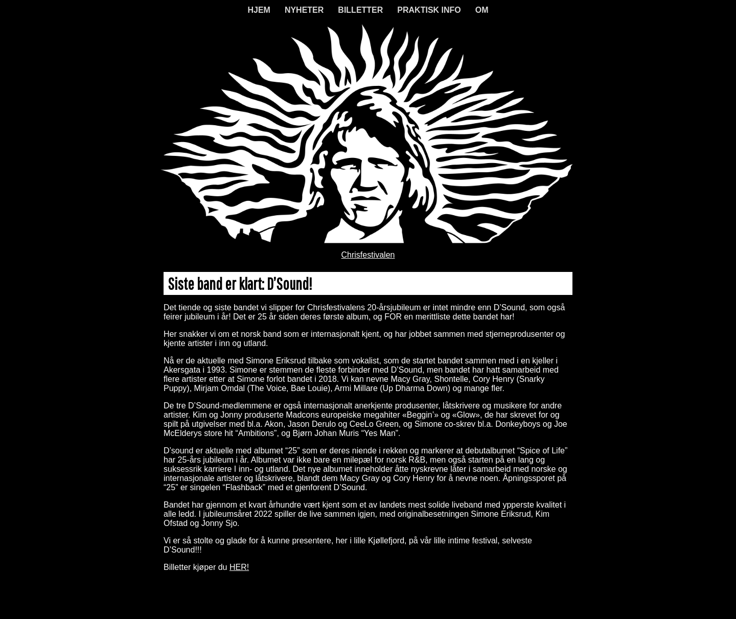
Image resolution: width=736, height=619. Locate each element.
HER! (239, 567)
